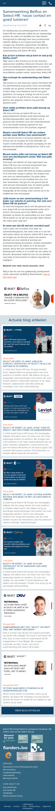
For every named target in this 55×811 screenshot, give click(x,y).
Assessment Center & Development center (20, 767)
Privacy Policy (34, 806)
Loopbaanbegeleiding (12, 772)
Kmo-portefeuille (10, 787)
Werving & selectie (10, 778)
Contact (16, 806)
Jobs (24, 806)
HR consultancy (9, 770)
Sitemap (7, 806)
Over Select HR (9, 790)
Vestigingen (8, 793)
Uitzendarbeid (8, 775)
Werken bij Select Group (12, 796)
